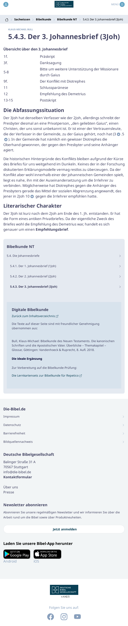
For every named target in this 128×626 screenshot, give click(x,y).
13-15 (8, 100)
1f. (6, 56)
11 (6, 87)
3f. (6, 62)
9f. (6, 81)
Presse (8, 492)
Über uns (10, 487)
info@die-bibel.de (17, 472)
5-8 (6, 72)
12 (6, 93)
